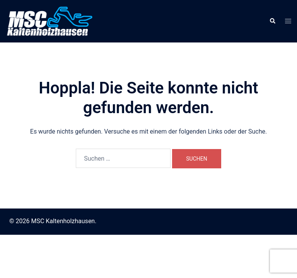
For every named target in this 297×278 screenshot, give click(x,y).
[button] (272, 21)
